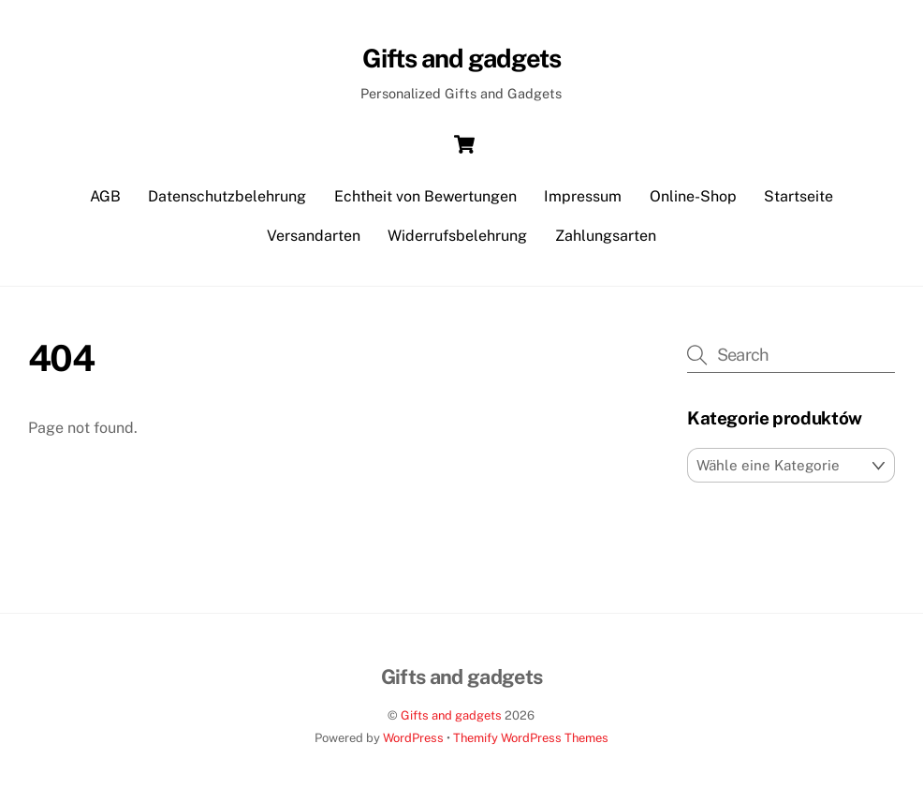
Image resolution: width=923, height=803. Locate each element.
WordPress (413, 738)
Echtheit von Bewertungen (425, 196)
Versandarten (313, 236)
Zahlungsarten (605, 236)
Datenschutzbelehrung (227, 196)
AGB (105, 196)
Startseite (798, 196)
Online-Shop (693, 196)
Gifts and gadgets (451, 715)
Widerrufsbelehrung (457, 236)
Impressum (583, 196)
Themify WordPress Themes (530, 738)
